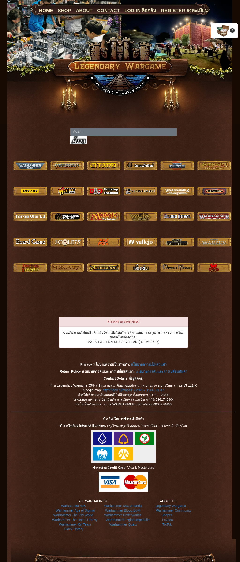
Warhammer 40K (73, 506)
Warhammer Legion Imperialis (127, 520)
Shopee (167, 515)
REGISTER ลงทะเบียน (184, 10)
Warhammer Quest (123, 524)
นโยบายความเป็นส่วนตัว (149, 364)
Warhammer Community (173, 510)
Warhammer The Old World (73, 515)
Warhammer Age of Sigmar (75, 510)
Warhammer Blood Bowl (122, 510)
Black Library (73, 529)
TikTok (167, 524)
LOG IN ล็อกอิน (140, 10)
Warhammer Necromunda (123, 506)
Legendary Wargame (170, 506)
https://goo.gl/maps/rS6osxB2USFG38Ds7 (133, 390)
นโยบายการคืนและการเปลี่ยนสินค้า (161, 371)
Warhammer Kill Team (75, 524)
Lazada (167, 520)
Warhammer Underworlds (122, 515)
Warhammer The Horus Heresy (75, 520)
